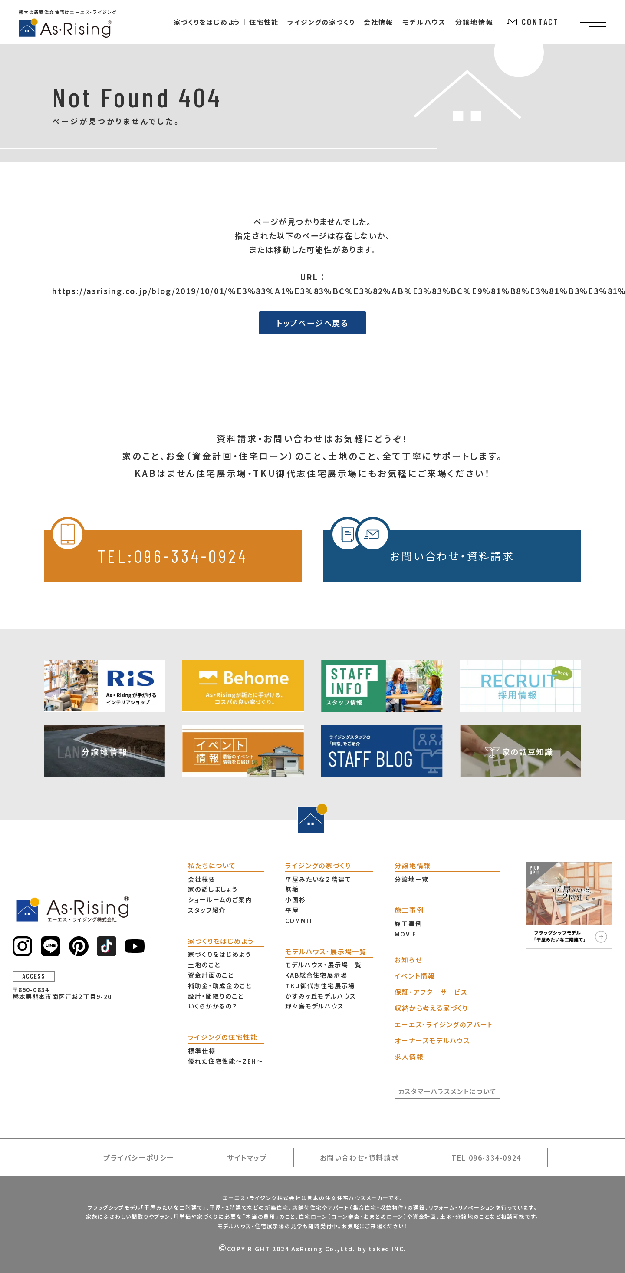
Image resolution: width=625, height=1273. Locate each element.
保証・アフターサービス (431, 991)
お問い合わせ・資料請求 (422, 546)
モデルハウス (424, 21)
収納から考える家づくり (431, 1007)
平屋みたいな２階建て (318, 879)
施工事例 (408, 923)
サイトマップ (247, 1157)
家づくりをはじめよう (219, 954)
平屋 (292, 910)
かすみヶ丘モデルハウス (320, 996)
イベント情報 (415, 975)
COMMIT (299, 920)
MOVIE (406, 933)
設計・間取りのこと (215, 996)
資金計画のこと (211, 975)
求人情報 (409, 1056)
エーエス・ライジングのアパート (444, 1024)
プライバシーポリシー (138, 1157)
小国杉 (295, 899)
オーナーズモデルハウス (432, 1040)
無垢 (292, 889)
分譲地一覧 (412, 879)
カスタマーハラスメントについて (447, 1091)
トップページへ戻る (312, 322)
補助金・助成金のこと (219, 985)
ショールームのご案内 (220, 899)
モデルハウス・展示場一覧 (323, 964)
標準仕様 (201, 1050)
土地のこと (204, 964)
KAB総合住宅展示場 (316, 975)
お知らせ (408, 959)
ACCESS (33, 976)
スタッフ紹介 (207, 910)
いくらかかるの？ (212, 1006)
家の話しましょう (212, 889)
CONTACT (533, 22)
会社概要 (201, 879)
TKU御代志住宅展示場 (320, 985)
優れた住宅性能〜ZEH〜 (225, 1061)
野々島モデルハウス (314, 1006)
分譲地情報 (474, 21)
